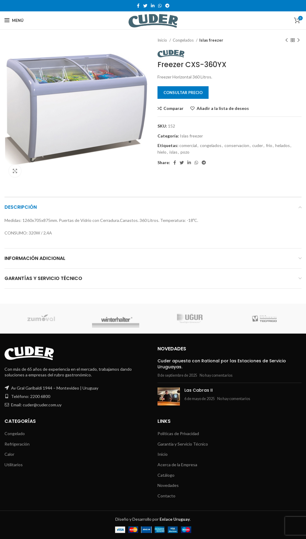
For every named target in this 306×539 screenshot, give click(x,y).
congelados (210, 145)
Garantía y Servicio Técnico (182, 443)
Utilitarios (13, 464)
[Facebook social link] (138, 6)
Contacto (166, 495)
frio (269, 145)
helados (282, 145)
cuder (257, 145)
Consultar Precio (183, 92)
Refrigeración (17, 443)
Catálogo (166, 475)
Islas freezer (211, 40)
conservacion (236, 145)
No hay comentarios (216, 375)
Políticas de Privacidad (178, 433)
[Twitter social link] (145, 6)
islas (173, 152)
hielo (161, 152)
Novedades (168, 485)
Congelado (14, 433)
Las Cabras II (198, 390)
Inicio (162, 40)
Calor (9, 454)
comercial (188, 145)
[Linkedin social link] (152, 6)
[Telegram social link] (167, 6)
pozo (184, 152)
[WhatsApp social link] (159, 6)
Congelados (184, 40)
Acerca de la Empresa (177, 464)
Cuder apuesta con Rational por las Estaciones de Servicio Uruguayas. (221, 364)
